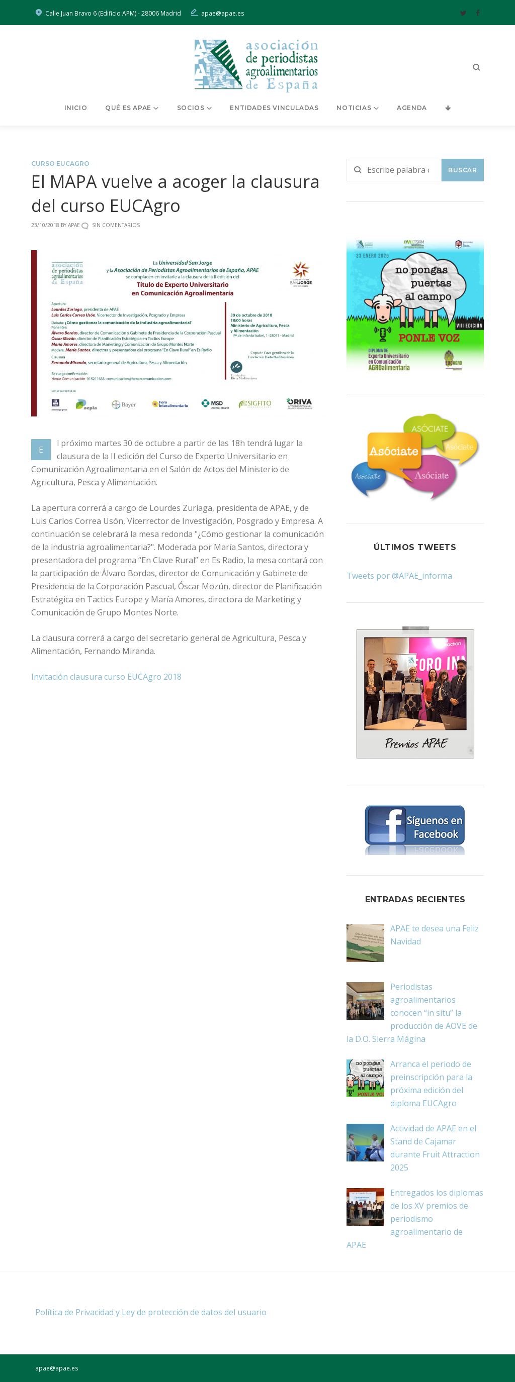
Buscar (462, 170)
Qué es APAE (128, 108)
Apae (74, 225)
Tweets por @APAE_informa (399, 575)
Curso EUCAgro (60, 163)
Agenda (412, 108)
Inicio (76, 108)
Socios (191, 108)
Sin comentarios (116, 225)
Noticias (353, 108)
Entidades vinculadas (274, 108)
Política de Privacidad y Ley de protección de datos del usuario (151, 1312)
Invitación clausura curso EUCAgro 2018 (106, 676)
